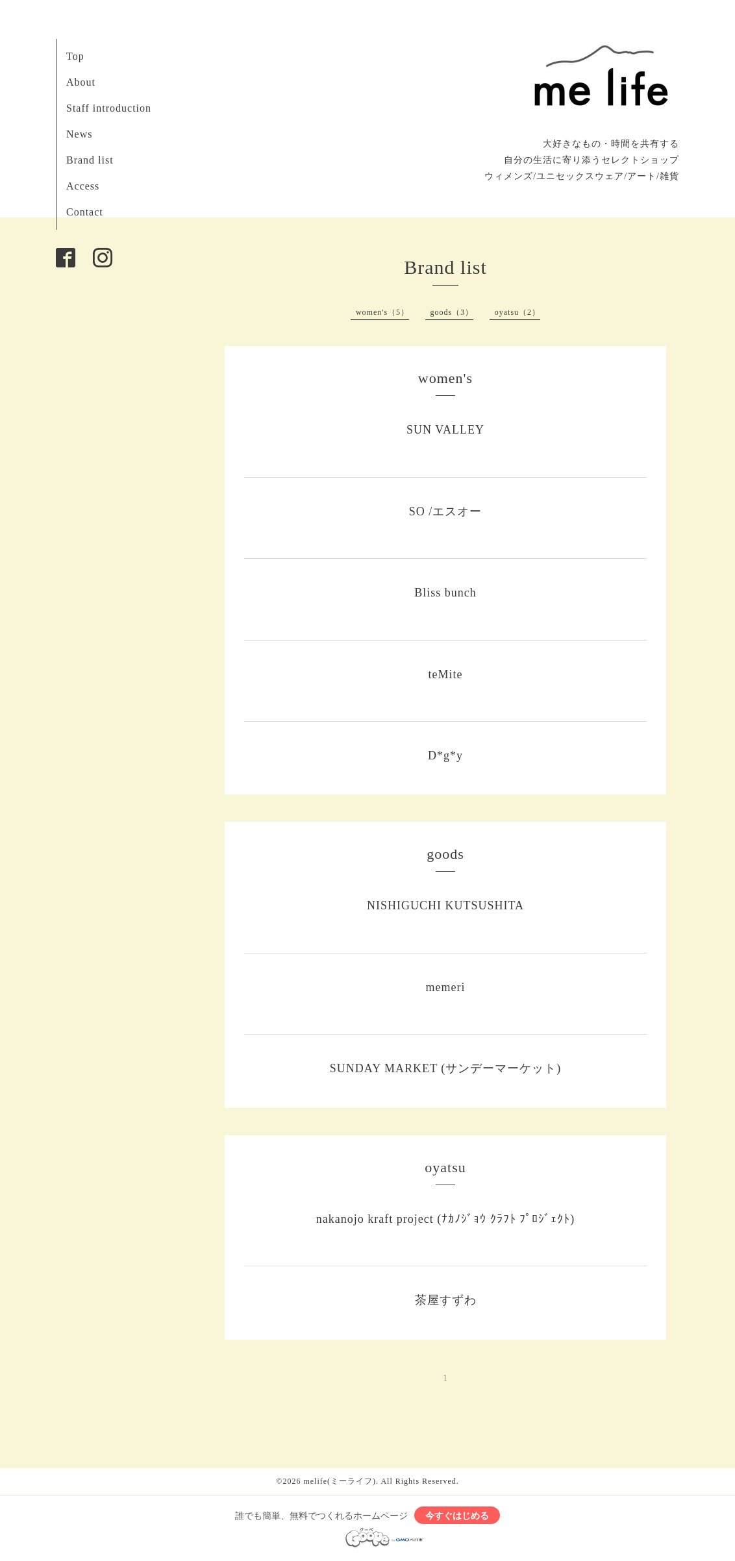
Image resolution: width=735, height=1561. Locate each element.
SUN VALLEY (445, 429)
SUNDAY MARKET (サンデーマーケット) (445, 1068)
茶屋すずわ (446, 1300)
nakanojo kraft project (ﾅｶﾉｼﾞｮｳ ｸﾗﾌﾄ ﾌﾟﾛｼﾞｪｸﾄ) (445, 1218)
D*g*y (445, 755)
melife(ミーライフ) (339, 1481)
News (79, 134)
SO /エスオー (445, 511)
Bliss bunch (445, 592)
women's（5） (382, 312)
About (80, 82)
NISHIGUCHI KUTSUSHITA (445, 905)
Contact (84, 211)
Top (75, 56)
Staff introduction (108, 108)
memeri (446, 987)
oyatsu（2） (517, 312)
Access (82, 185)
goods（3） (452, 312)
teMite (446, 674)
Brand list (90, 160)
